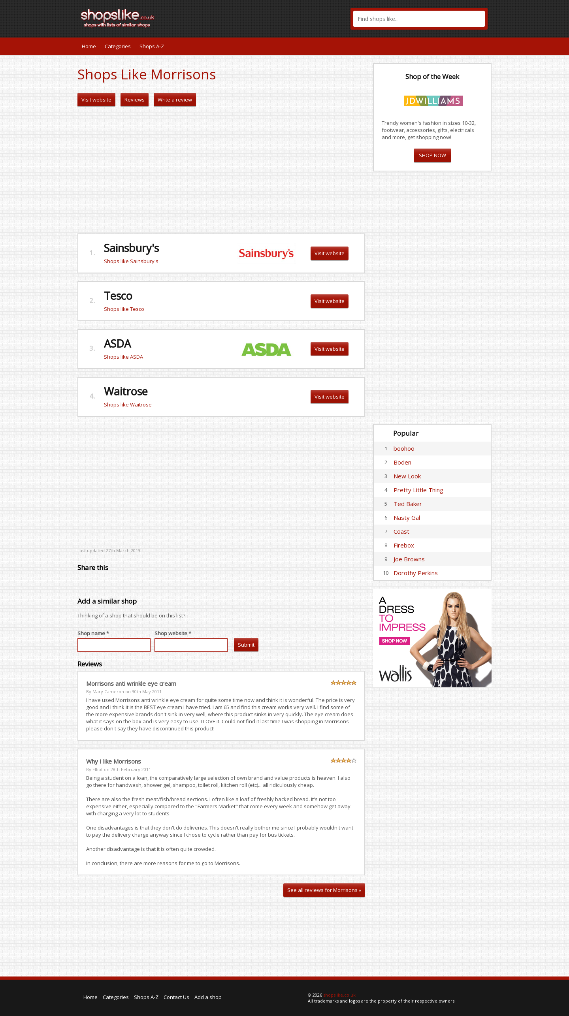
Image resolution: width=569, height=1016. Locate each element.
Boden (402, 462)
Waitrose (126, 391)
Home (89, 46)
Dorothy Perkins (416, 573)
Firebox (404, 545)
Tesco (118, 295)
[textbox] (419, 19)
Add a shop (208, 997)
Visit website (96, 99)
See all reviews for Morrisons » (324, 890)
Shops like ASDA (123, 356)
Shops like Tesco (124, 308)
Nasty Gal (407, 517)
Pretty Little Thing (418, 490)
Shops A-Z (151, 46)
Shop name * (93, 633)
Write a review (175, 99)
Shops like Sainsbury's (131, 261)
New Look (407, 476)
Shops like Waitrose (128, 404)
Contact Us (176, 997)
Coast (401, 531)
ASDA (117, 343)
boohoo (404, 448)
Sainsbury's (131, 248)
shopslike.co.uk (339, 995)
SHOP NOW (432, 155)
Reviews (134, 99)
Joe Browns (409, 559)
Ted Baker (408, 504)
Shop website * (172, 633)
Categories (118, 46)
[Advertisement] (221, 170)
